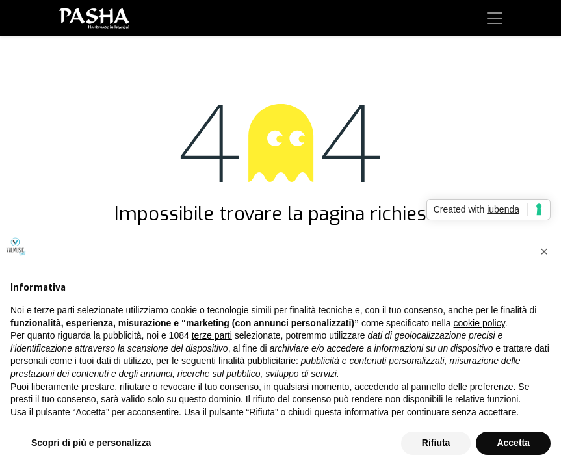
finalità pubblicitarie (257, 361)
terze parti (212, 335)
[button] (544, 251)
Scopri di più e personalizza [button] (91, 442)
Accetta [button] (513, 442)
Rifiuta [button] (436, 442)
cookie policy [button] (479, 323)
